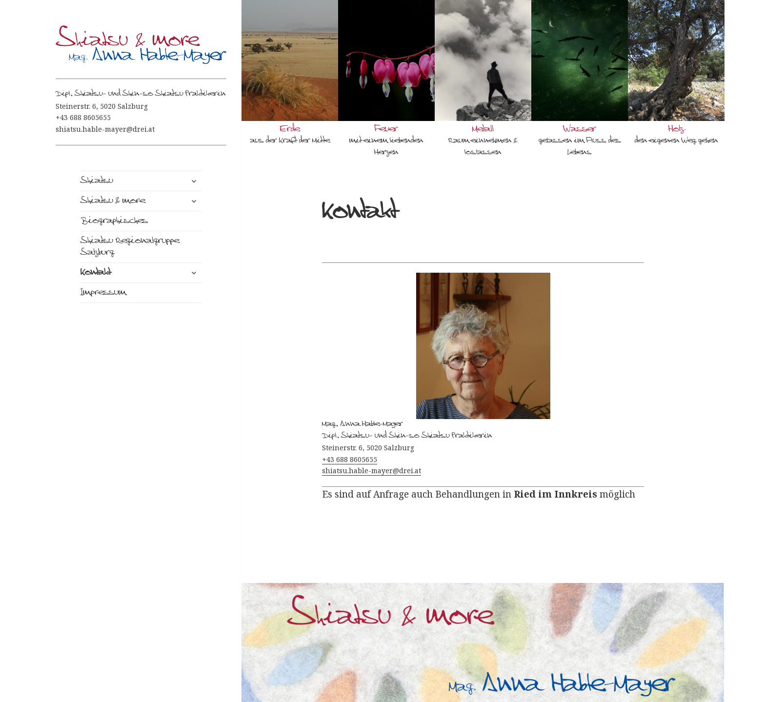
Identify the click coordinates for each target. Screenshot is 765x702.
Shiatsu (97, 181)
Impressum (103, 293)
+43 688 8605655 (83, 117)
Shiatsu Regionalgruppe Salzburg (130, 247)
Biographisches (114, 221)
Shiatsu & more (113, 201)
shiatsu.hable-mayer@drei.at (105, 129)
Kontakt (96, 273)
